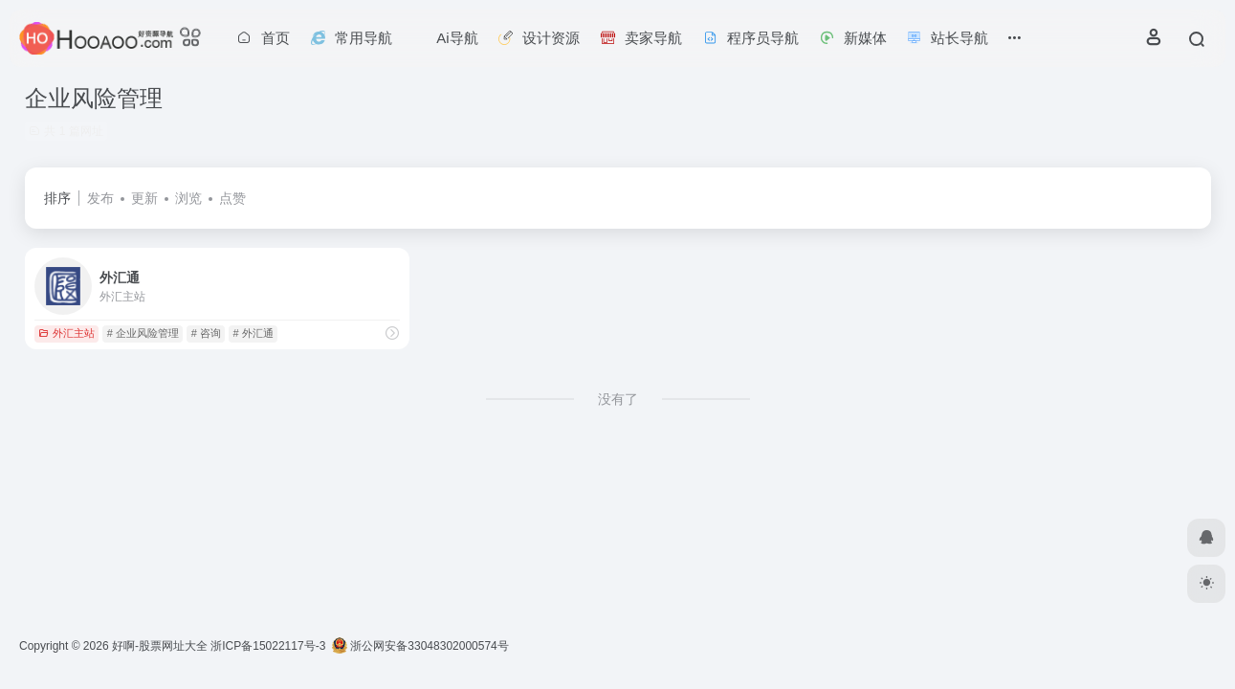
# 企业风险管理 (143, 333)
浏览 (188, 198)
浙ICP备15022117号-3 (267, 646)
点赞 (232, 198)
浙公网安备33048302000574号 (420, 646)
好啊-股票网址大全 (160, 646)
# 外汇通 (253, 333)
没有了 (618, 399)
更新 (144, 198)
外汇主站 (66, 333)
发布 (100, 198)
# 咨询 (206, 333)
